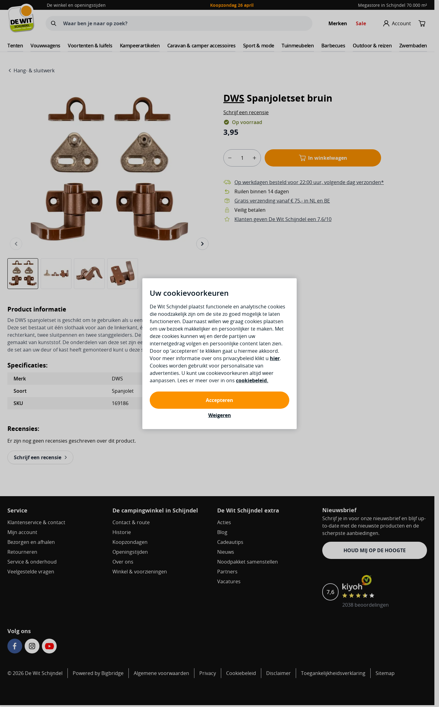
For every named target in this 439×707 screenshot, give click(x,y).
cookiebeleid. (252, 380)
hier (275, 358)
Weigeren (219, 415)
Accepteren (219, 400)
